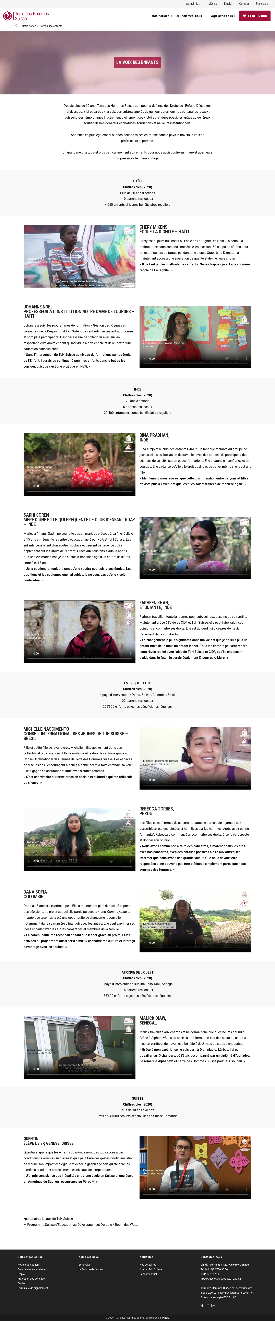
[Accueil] (16, 25)
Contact (244, 3)
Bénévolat (84, 1264)
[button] (79, 256)
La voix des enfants (51, 25)
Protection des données (31, 1278)
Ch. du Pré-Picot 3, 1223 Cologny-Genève (225, 1264)
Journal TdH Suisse (151, 1269)
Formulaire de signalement (32, 1288)
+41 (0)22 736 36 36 (216, 1269)
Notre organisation (28, 1264)
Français (262, 3)
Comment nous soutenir (31, 1269)
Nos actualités (148, 1264)
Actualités (193, 3)
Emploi (228, 3)
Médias (212, 3)
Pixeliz (165, 1317)
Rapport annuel (148, 1274)
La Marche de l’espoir (91, 1269)
